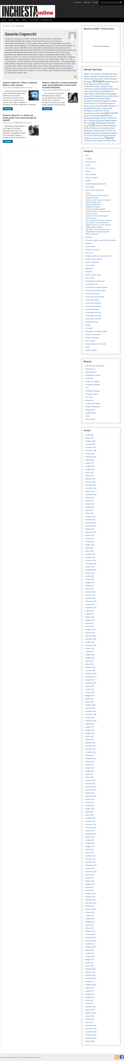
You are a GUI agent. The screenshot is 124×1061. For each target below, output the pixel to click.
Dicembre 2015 (91, 824)
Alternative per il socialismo (95, 366)
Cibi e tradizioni (91, 174)
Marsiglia (95, 118)
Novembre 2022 (91, 564)
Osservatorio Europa (93, 294)
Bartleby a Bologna (92, 198)
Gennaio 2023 (90, 557)
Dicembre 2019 (91, 674)
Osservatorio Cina (92, 284)
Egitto (114, 94)
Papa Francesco (98, 123)
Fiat (90, 98)
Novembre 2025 (91, 450)
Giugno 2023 (90, 542)
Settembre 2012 (91, 947)
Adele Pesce (89, 74)
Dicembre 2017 (91, 749)
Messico (103, 118)
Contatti (95, 2)
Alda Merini (113, 74)
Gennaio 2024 (90, 520)
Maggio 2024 (90, 507)
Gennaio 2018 (90, 746)
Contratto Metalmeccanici (103, 89)
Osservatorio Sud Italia (93, 316)
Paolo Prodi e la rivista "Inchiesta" (97, 216)
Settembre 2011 (91, 985)
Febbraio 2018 (90, 743)
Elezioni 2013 (89, 96)
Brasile (108, 81)
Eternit (115, 96)
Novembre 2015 (91, 827)
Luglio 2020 (90, 652)
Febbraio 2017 (90, 780)
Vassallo (100, 141)
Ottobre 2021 (90, 604)
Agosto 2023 (90, 535)
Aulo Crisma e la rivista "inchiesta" (97, 195)
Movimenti (89, 272)
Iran (85, 108)
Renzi (86, 130)
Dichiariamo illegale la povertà (96, 184)
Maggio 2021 (90, 620)
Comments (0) (29, 87)
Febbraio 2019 (90, 705)
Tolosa (95, 138)
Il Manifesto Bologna (92, 391)
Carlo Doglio (89, 84)
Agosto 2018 (90, 724)
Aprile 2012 (89, 963)
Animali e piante (91, 162)
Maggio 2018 (90, 733)
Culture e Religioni (92, 177)
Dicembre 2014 (91, 862)
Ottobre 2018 (90, 718)
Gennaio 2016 (90, 821)
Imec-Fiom (89, 397)
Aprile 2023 (89, 548)
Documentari (90, 187)
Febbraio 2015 (90, 856)
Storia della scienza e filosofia (96, 344)
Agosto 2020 (90, 648)
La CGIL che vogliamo (93, 403)
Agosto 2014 (90, 875)
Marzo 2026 (90, 438)
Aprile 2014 (89, 887)
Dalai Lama (98, 91)
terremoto (111, 135)
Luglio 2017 (90, 765)
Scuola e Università (92, 338)
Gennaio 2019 (90, 708)
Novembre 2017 (91, 752)
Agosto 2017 (90, 762)
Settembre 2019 (91, 683)
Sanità (96, 130)
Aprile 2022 (89, 586)
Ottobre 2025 (90, 454)
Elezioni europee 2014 (93, 202)
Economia (89, 237)
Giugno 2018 (90, 730)
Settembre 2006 (91, 1038)
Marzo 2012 (90, 966)
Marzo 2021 (90, 626)
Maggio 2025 (90, 469)
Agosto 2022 (90, 573)
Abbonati (86, 2)
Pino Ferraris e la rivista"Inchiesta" (97, 223)
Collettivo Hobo (106, 86)
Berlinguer (88, 82)
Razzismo (111, 128)
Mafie (103, 115)
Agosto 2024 (90, 498)
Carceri (88, 171)
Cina (96, 84)
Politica (87, 128)
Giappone (106, 101)
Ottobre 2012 (90, 944)
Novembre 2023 (91, 526)
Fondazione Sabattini (93, 385)
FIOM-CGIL (90, 378)
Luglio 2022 (90, 576)
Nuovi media (90, 278)
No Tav (87, 123)
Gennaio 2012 (90, 972)
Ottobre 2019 (90, 680)
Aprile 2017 (89, 774)
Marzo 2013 (90, 928)
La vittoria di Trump (100, 111)
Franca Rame (104, 98)
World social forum (92, 234)
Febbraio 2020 (90, 667)
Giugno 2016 (90, 805)
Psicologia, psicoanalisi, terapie (96, 331)
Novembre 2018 (91, 714)
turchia (93, 141)
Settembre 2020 (91, 645)
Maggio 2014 (90, 884)
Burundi (114, 82)
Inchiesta (4, 1057)
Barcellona (94, 79)
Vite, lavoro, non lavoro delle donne (97, 229)
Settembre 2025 (91, 457)
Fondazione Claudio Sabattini (95, 209)
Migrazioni (89, 268)
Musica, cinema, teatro (93, 275)
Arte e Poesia (90, 168)
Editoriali (24, 20)
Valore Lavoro (90, 419)
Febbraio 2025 (90, 479)
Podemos (112, 126)
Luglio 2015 (90, 840)
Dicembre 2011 (91, 975)
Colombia (88, 89)
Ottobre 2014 (90, 868)
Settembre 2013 (91, 909)
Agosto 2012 (90, 950)
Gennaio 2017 (90, 784)
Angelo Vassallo (90, 76)
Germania (97, 101)
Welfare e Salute (91, 350)
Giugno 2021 (90, 617)
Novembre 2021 (91, 601)
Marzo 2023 (90, 551)
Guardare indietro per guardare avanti (98, 256)
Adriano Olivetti (101, 74)
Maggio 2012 (90, 959)
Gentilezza (88, 101)
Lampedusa (89, 113)
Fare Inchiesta (34, 20)
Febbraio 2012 (90, 969)
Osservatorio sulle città (93, 319)
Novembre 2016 (91, 790)
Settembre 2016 (91, 796)
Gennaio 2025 (90, 482)
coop (116, 89)
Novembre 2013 (91, 903)
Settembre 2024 (91, 494)
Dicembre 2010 (91, 1007)
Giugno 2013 (90, 919)
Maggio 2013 (90, 922)
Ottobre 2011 (90, 981)
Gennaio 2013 (90, 934)
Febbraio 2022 (90, 592)
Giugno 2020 (90, 655)
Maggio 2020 (90, 658)
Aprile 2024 (89, 510)
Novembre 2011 (91, 978)
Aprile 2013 (89, 925)
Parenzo (111, 123)
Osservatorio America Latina (95, 281)
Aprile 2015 (89, 849)
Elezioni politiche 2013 (93, 204)
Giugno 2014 (90, 881)
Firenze (95, 98)
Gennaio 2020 (90, 670)
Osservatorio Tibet (46, 20)
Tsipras (109, 138)
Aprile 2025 (89, 472)
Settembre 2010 (91, 1013)
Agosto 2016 (90, 799)
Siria (93, 133)
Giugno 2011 (90, 994)
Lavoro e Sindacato (92, 262)
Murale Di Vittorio (97, 120)
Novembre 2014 (91, 865)
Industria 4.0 (113, 106)
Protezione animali (98, 128)
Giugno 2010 (90, 1019)
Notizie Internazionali (93, 407)
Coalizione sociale (91, 86)
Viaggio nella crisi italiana (94, 227)
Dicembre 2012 (91, 937)
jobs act (90, 108)
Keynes (98, 108)
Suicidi (93, 135)
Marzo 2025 (90, 476)
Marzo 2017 (90, 777)
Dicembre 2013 (91, 900)
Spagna (107, 133)
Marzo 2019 (90, 702)
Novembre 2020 (91, 639)
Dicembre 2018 (91, 711)
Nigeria (114, 120)
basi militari (104, 79)
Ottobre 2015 (90, 831)
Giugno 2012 (90, 956)
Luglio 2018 (90, 727)
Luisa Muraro (94, 115)
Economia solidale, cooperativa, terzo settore (101, 240)
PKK (105, 126)
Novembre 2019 (91, 677)
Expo (86, 98)
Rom (91, 130)
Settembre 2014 (91, 871)
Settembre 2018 (91, 721)
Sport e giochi (90, 341)
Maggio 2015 (90, 846)
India (105, 106)
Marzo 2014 (90, 890)
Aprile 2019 (89, 699)
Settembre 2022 (91, 570)
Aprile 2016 (89, 812)
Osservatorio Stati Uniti (93, 312)
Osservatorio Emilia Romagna (96, 290)
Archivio (88, 165)
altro (87, 155)
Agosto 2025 (90, 460)
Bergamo (113, 79)
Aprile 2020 (89, 661)
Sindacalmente (91, 413)
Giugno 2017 (90, 768)
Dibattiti (11, 20)
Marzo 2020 (90, 664)
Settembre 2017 (91, 758)
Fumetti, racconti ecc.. (93, 250)
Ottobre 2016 (90, 793)
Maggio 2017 (90, 771)
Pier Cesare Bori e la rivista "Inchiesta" (99, 220)
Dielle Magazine (91, 372)
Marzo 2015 (90, 853)
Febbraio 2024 (90, 516)
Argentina (102, 76)
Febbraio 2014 (90, 893)
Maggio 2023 (90, 545)
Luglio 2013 (90, 915)
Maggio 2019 (90, 696)
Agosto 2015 (90, 837)
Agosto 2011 (90, 988)
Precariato (89, 328)
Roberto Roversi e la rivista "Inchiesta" (98, 225)
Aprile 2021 (89, 623)
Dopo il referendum (97, 94)
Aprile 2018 (89, 736)
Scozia (102, 130)
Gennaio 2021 (90, 633)
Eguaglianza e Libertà (93, 375)
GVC (87, 388)
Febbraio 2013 (90, 931)
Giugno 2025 (90, 466)
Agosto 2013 (90, 912)
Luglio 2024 (90, 501)
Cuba (86, 91)
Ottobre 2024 (90, 491)
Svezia (99, 135)
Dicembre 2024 (91, 485)
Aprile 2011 (89, 1000)
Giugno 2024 (90, 504)
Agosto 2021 (90, 611)
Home (13, 26)
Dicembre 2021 (91, 598)
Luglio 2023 (90, 538)
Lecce (86, 115)
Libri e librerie (90, 265)
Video (17, 20)
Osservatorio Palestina (93, 303)
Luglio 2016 (90, 802)
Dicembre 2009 (91, 1025)
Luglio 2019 (90, 689)
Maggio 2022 (90, 582)
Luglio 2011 (90, 991)
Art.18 (109, 76)
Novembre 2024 (91, 488)
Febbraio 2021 (90, 630)
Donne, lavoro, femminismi (95, 190)
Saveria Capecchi (8, 87)
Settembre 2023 (91, 532)
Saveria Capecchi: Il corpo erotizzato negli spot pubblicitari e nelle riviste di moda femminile (59, 85)
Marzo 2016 (90, 815)
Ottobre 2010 (90, 1010)
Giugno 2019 (90, 692)
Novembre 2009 (91, 1029)
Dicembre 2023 (91, 523)
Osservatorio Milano (92, 300)
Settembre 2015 (91, 834)
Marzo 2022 (90, 589)
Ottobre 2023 (90, 529)
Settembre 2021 (91, 608)
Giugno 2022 (90, 579)
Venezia (107, 141)
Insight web (89, 400)
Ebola (108, 94)
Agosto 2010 (90, 1016)
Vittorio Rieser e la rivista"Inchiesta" (98, 232)
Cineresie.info (90, 369)
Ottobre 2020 (90, 642)
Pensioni (99, 126)
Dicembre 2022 (91, 560)
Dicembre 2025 (91, 447)
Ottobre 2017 (90, 755)
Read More (7, 108)
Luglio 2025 (90, 463)
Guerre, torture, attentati (94, 259)
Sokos (88, 416)
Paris (92, 125)
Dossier (3, 20)
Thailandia (88, 138)
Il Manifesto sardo (92, 394)
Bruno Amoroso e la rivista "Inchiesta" (98, 200)
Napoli (107, 120)
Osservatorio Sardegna (93, 306)
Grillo (104, 103)
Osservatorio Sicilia (92, 309)
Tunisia (87, 141)
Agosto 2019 (90, 686)
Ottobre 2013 (90, 906)
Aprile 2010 (89, 1022)
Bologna (98, 81)
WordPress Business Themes (32, 1057)
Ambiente (89, 159)
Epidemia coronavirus (93, 207)
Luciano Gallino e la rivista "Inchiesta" (98, 211)
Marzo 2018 (90, 740)
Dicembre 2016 (91, 787)
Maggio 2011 (90, 997)
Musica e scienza (91, 214)
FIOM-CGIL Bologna (92, 381)
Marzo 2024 (90, 513)
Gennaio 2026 (90, 444)
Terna (104, 135)
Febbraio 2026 (90, 441)
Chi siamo (78, 2)
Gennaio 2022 (90, 595)
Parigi (86, 126)
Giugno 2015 (90, 843)
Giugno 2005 (90, 1041)
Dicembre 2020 (91, 636)
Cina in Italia (104, 84)
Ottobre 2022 (90, 567)
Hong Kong (94, 106)
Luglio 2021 (90, 614)
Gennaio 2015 (90, 859)
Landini (97, 113)
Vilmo (113, 141)
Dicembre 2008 (91, 1035)
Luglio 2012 (90, 953)
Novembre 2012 (91, 941)
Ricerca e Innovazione (93, 334)
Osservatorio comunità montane (96, 287)
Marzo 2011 (90, 1003)
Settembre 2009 (91, 1032)
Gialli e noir (89, 253)
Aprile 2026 (89, 435)
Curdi (91, 91)
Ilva (101, 106)
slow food (99, 133)
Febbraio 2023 (90, 554)
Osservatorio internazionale (95, 297)
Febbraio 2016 (90, 818)
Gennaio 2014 (90, 897)
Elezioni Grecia (102, 96)
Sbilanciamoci (90, 410)
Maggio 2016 (90, 809)
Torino (101, 138)
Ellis (111, 96)
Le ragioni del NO (109, 113)
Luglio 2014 (90, 878)
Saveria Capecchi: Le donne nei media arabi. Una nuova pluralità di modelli (19, 117)
